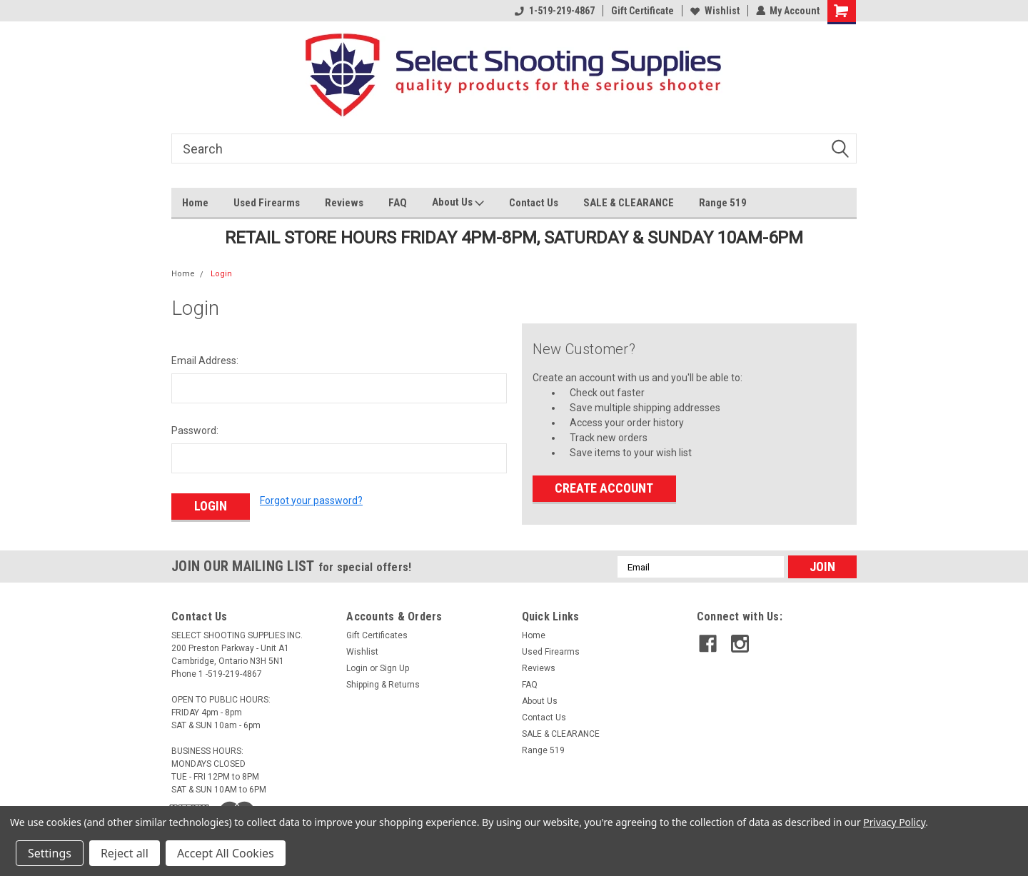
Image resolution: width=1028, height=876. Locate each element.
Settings (49, 853)
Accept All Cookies (225, 853)
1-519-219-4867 (554, 10)
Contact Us (533, 202)
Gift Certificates (377, 635)
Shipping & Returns (383, 685)
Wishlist (714, 10)
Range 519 (723, 202)
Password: (194, 430)
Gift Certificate (641, 10)
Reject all (124, 853)
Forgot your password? (311, 500)
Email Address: (204, 360)
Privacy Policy (894, 822)
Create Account (604, 487)
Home (195, 202)
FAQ (397, 202)
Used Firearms (266, 202)
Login (221, 273)
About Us (458, 203)
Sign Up (394, 668)
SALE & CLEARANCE (628, 202)
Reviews (344, 202)
